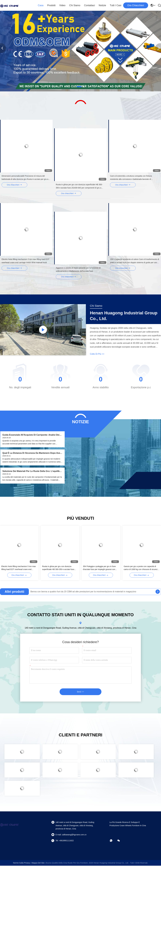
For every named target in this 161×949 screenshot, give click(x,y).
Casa (40, 5)
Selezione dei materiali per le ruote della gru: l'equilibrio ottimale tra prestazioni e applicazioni (32, 471)
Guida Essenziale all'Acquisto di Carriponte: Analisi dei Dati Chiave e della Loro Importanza (30, 435)
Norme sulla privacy (21, 863)
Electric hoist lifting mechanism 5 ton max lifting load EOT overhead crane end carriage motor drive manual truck (18, 568)
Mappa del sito (38, 863)
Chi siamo (74, 5)
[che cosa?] (112, 840)
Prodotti (51, 5)
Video (62, 5)
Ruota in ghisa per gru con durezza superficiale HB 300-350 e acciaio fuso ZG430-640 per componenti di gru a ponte (59, 568)
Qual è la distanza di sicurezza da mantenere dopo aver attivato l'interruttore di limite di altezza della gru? (31, 453)
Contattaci (89, 5)
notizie (102, 5)
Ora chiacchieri (135, 5)
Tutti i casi (115, 5)
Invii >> (80, 692)
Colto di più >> (97, 354)
